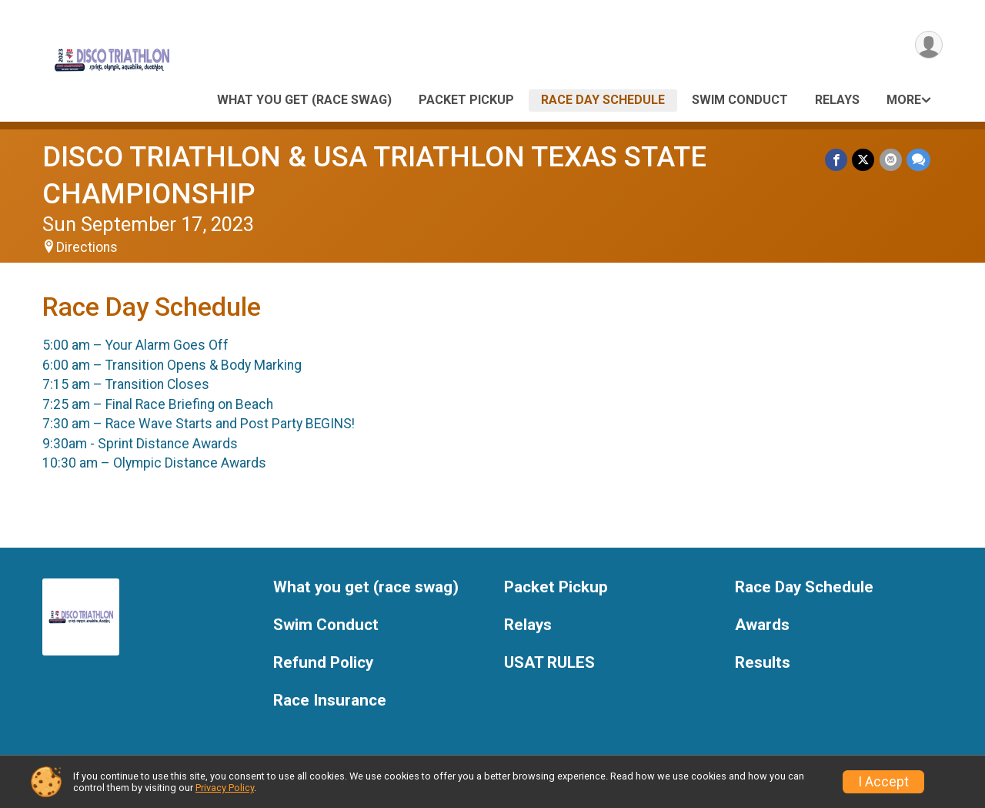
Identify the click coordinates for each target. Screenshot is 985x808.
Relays (837, 99)
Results (762, 663)
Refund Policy (323, 663)
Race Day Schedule (603, 99)
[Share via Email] (891, 160)
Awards (762, 625)
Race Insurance (329, 700)
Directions (87, 247)
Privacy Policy (224, 787)
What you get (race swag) (304, 99)
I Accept (883, 782)
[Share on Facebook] (837, 160)
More (903, 99)
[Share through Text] (918, 160)
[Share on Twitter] (864, 160)
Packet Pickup (466, 99)
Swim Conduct (740, 99)
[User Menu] (928, 45)
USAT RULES (549, 663)
